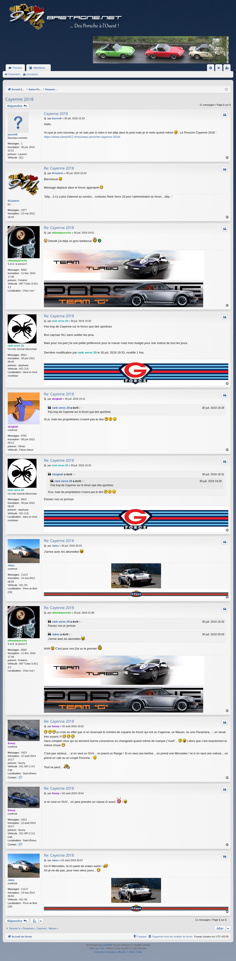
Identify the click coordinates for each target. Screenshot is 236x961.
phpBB (106, 945)
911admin (13, 200)
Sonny (11, 743)
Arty (102, 948)
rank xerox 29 (16, 345)
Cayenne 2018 (19, 99)
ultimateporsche (17, 260)
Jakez (11, 565)
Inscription (32, 74)
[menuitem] (210, 68)
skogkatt (13, 426)
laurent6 (12, 134)
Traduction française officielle (110, 952)
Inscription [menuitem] (228, 68)
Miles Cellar (135, 952)
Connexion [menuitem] (219, 68)
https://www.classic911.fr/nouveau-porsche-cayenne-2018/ (82, 137)
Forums (17, 67)
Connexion (14, 74)
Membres (39, 67)
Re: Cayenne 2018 (59, 168)
